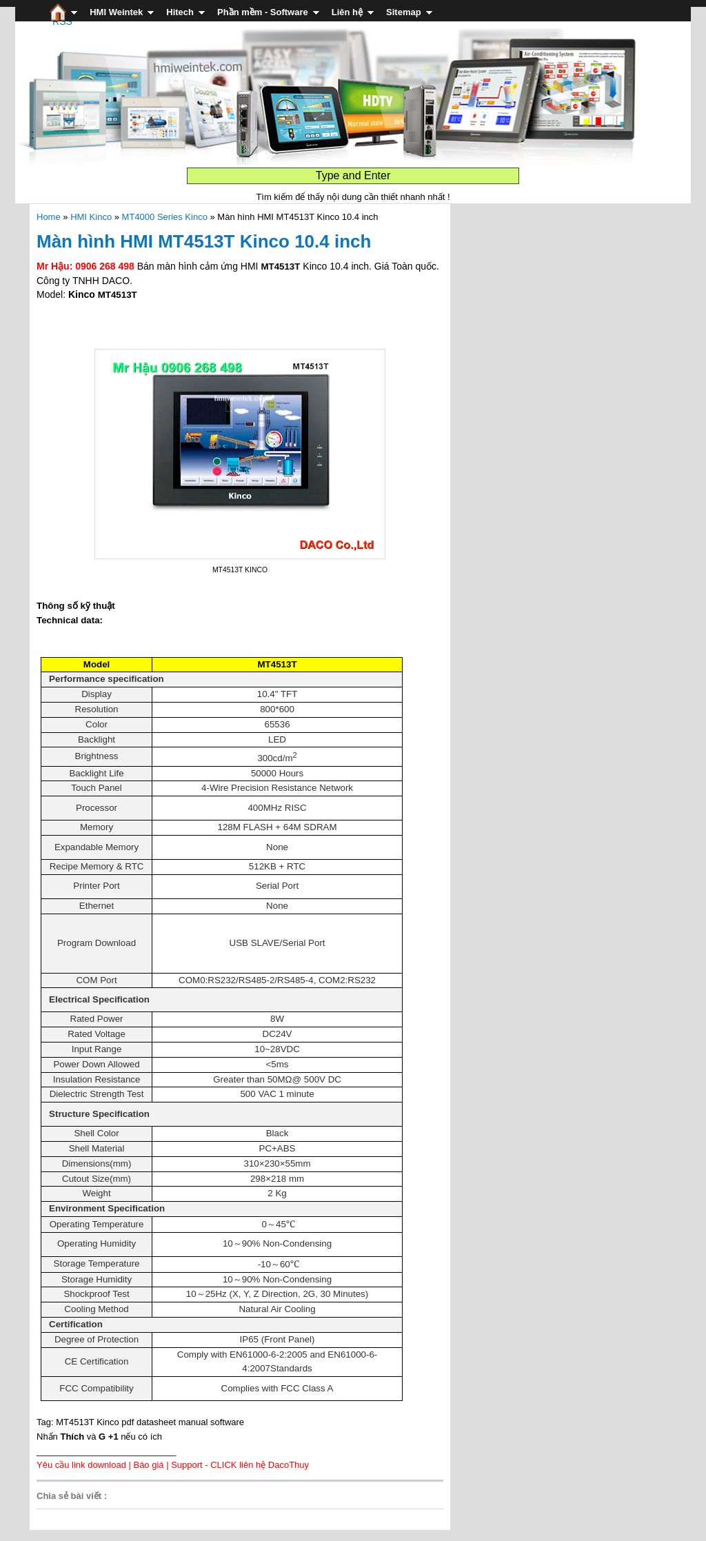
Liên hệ (347, 12)
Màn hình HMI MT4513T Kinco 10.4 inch (204, 241)
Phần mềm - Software (262, 12)
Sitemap (403, 12)
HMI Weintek (116, 12)
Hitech (180, 12)
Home (49, 217)
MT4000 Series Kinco (165, 217)
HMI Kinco (91, 217)
